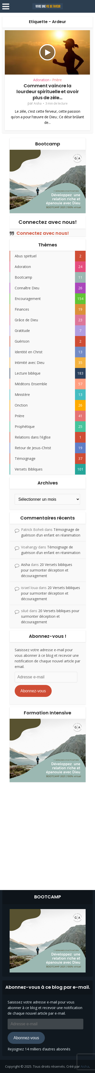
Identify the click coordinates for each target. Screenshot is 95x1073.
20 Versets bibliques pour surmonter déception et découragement (46, 570)
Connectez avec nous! (47, 222)
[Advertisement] (47, 834)
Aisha (38, 103)
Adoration (41, 80)
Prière (57, 80)
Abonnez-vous (33, 691)
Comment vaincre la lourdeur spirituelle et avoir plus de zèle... (47, 91)
